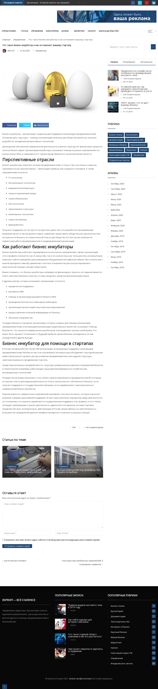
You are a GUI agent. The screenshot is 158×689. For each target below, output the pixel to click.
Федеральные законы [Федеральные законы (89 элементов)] (119, 160)
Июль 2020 (116, 199)
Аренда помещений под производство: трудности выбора (78, 470)
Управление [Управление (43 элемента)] (138, 155)
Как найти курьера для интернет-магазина (80, 620)
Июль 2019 (116, 257)
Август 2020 (116, 194)
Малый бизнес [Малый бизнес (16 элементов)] (116, 150)
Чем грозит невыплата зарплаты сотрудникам (85, 650)
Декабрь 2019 (117, 236)
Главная (6, 39)
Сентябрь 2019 (118, 251)
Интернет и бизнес (120, 626)
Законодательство (109, 31)
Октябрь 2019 (117, 246)
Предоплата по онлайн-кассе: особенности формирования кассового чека (136, 73)
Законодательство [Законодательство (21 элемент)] (135, 140)
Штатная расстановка (14, 560)
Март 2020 (116, 220)
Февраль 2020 (118, 225)
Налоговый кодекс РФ (121, 653)
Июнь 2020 (116, 204)
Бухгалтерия (32, 2)
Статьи (24, 31)
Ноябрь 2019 (117, 241)
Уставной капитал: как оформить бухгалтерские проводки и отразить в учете (136, 89)
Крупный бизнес (119, 632)
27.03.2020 (25, 50)
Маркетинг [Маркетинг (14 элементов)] (131, 150)
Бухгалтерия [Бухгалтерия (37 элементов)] (132, 134)
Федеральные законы (122, 663)
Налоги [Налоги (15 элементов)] (143, 150)
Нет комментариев (94, 427)
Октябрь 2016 (117, 267)
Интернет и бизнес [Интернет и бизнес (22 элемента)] (118, 145)
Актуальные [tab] (146, 61)
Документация (118, 616)
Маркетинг (79, 31)
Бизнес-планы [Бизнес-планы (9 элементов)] (115, 134)
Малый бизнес (118, 637)
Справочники (9, 31)
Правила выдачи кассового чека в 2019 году (85, 606)
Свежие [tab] (114, 61)
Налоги (92, 31)
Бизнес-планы (118, 605)
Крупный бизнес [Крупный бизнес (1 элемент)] (138, 145)
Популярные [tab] (129, 61)
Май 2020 (115, 209)
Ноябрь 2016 (117, 262)
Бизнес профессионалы (80, 678)
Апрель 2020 (117, 215)
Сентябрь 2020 (118, 188)
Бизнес (65, 31)
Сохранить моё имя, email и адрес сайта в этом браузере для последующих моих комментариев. (52, 539)
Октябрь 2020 (117, 183)
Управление (37, 31)
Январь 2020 (117, 230)
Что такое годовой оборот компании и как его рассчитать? (85, 635)
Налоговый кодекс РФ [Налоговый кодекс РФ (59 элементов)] (119, 155)
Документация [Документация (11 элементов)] (116, 140)
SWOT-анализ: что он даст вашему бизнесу (135, 103)
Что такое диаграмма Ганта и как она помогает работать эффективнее (25, 470)
